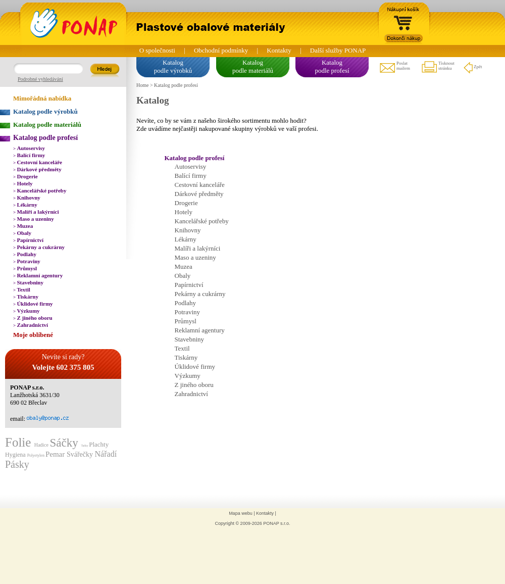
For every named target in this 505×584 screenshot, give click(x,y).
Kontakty (279, 50)
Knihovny (26, 197)
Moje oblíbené (33, 334)
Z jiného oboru (33, 318)
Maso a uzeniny (33, 219)
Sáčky (65, 442)
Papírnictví (28, 240)
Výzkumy (26, 311)
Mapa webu (240, 513)
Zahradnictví (30, 325)
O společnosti (157, 50)
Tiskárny (25, 297)
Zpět (472, 67)
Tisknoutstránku (437, 67)
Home (142, 85)
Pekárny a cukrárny (39, 247)
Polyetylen (36, 455)
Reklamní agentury (38, 275)
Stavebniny (28, 282)
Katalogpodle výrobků (173, 66)
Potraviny (26, 261)
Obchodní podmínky (221, 50)
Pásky (17, 464)
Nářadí (106, 454)
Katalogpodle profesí (332, 66)
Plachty (99, 444)
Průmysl (25, 268)
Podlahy (24, 254)
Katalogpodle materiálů (252, 66)
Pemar (56, 454)
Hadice (42, 445)
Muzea (23, 226)
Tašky (85, 445)
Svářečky (81, 454)
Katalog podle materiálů (47, 124)
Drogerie (25, 176)
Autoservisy (29, 148)
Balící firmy (29, 155)
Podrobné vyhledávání (40, 79)
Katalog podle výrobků (45, 111)
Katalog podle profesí (45, 137)
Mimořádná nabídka (42, 98)
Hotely (23, 183)
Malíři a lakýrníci (36, 212)
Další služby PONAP (338, 50)
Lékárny (25, 205)
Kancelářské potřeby (39, 190)
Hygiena (16, 454)
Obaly (22, 233)
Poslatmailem (394, 67)
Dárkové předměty (37, 169)
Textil (21, 289)
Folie (19, 442)
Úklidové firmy (33, 304)
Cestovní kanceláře (37, 162)
